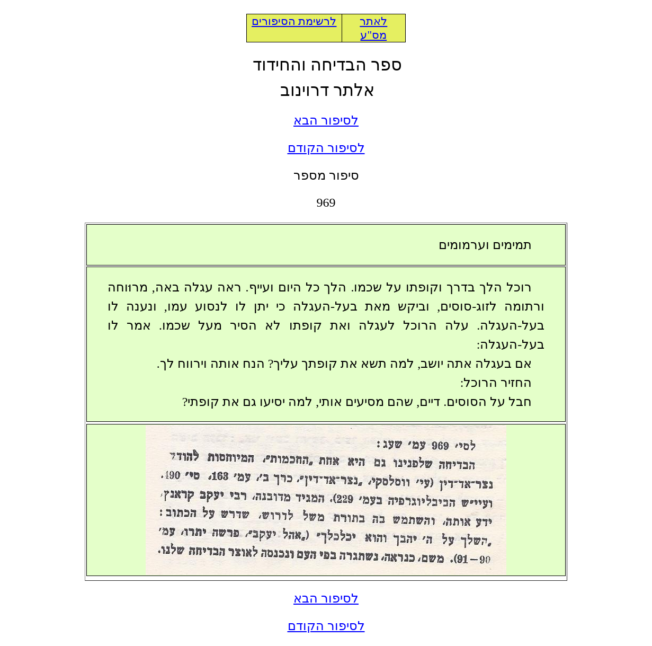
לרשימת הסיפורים (294, 21)
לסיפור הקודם (326, 148)
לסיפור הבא (326, 120)
